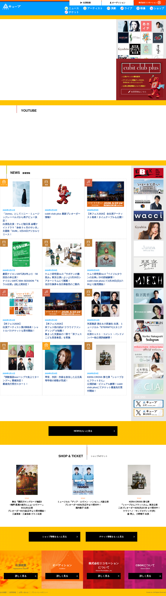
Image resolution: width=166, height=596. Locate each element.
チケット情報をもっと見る (111, 537)
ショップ (159, 8)
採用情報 (12, 592)
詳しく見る (21, 576)
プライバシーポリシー (39, 592)
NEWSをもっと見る (83, 431)
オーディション (118, 3)
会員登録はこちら (138, 92)
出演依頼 (87, 3)
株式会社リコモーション (148, 3)
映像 (142, 8)
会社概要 (3, 592)
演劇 (113, 8)
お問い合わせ (24, 592)
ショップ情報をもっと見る (54, 537)
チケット (74, 12)
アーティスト (95, 8)
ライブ (128, 8)
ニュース (74, 8)
